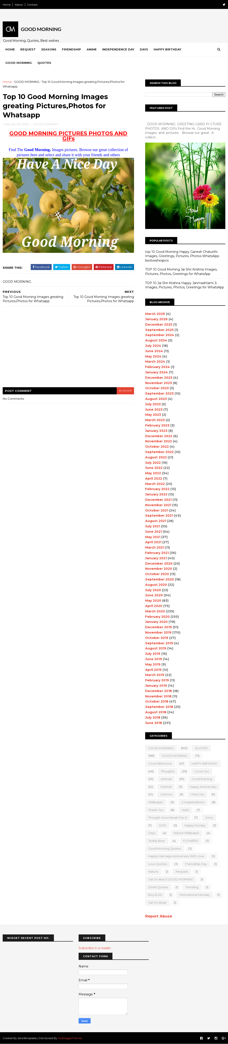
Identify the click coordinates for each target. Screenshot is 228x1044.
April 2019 (153, 670)
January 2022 (156, 494)
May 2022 (153, 473)
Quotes (44, 62)
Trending (191, 887)
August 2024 (156, 340)
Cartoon (166, 794)
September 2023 (159, 393)
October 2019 (156, 638)
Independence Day (118, 49)
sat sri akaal (157, 902)
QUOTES (201, 748)
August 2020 (156, 585)
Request (28, 49)
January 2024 (156, 372)
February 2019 (157, 680)
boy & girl (155, 894)
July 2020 (153, 590)
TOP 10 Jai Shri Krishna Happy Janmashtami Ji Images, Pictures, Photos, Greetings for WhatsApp (184, 285)
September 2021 (159, 516)
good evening (202, 779)
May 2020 (153, 601)
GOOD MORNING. (175, 755)
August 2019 (155, 648)
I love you (201, 771)
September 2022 (159, 452)
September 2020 (159, 579)
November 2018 (158, 696)
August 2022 (156, 457)
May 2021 (152, 537)
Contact (32, 4)
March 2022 (155, 484)
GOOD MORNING (26, 81)
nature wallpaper (186, 833)
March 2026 (155, 314)
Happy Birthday (167, 49)
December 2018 (158, 691)
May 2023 (153, 415)
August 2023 (156, 399)
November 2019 (158, 632)
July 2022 (153, 463)
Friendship (71, 49)
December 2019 (158, 627)
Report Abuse (158, 916)
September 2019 (159, 643)
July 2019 (152, 654)
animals (166, 779)
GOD (162, 825)
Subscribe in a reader (95, 948)
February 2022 (157, 489)
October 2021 (156, 510)
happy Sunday (195, 825)
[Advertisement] (68, 349)
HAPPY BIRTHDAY (204, 763)
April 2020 (153, 606)
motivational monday (194, 894)
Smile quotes (158, 887)
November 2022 (158, 441)
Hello (185, 810)
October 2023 (157, 388)
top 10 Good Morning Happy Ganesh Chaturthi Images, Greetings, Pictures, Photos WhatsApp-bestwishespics (182, 256)
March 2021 (154, 547)
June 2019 (153, 659)
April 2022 (153, 478)
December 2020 (159, 564)
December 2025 (158, 324)
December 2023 (158, 378)
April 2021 (153, 542)
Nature (153, 871)
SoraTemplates (27, 1038)
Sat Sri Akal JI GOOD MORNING (170, 879)
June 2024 (154, 351)
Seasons (48, 49)
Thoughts (167, 771)
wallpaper (155, 802)
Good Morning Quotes (164, 848)
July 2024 (153, 346)
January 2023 (156, 431)
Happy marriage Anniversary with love (176, 856)
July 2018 (152, 717)
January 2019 (156, 686)
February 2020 (157, 617)
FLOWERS (190, 840)
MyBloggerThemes (70, 1038)
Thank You (155, 810)
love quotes (157, 864)
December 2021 (158, 500)
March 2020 (155, 611)
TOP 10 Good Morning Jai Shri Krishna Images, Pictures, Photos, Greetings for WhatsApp (181, 271)
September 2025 (159, 330)
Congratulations (192, 802)
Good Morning (18, 62)
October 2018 (156, 701)
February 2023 (157, 425)
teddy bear (156, 840)
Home (6, 4)
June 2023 (154, 410)
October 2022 (157, 447)
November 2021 (158, 505)
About (19, 4)
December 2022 (158, 436)
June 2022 (154, 468)
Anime (92, 49)
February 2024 (157, 367)
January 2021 (156, 558)
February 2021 (157, 553)
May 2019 (153, 664)
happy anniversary (203, 786)
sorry (209, 817)
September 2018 (159, 707)
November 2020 (158, 569)
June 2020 (154, 595)
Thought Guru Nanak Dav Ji (167, 817)
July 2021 (152, 526)
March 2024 (155, 362)
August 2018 (155, 712)
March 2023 (155, 420)
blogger (125, 390)
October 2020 (157, 574)
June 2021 (153, 532)
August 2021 (155, 521)
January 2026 (156, 319)
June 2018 (153, 723)
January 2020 (156, 622)
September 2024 (159, 335)
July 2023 (153, 404)
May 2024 (153, 356)
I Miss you (197, 794)
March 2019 (154, 675)
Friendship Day (196, 864)
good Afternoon (160, 763)
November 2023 (158, 383)
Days (144, 49)
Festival (166, 786)
